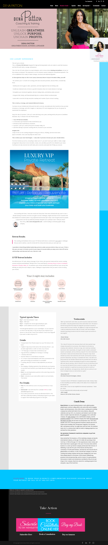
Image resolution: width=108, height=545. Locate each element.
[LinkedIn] (98, 2)
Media (79, 6)
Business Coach (64, 6)
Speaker (74, 6)
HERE (45, 389)
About (56, 6)
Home (51, 6)
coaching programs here (90, 461)
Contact (103, 6)
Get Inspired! (86, 6)
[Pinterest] (101, 2)
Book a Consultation (47, 534)
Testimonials (96, 6)
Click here (19, 479)
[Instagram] (103, 2)
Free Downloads (88, 1)
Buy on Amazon (68, 535)
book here (75, 463)
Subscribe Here (26, 535)
